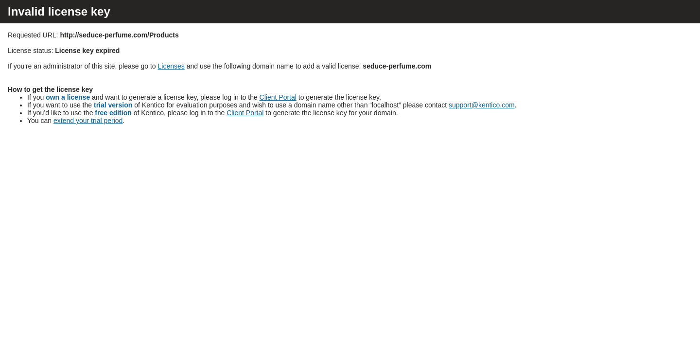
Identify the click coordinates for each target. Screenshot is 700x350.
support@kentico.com (482, 105)
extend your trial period (87, 120)
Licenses (171, 66)
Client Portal (278, 97)
